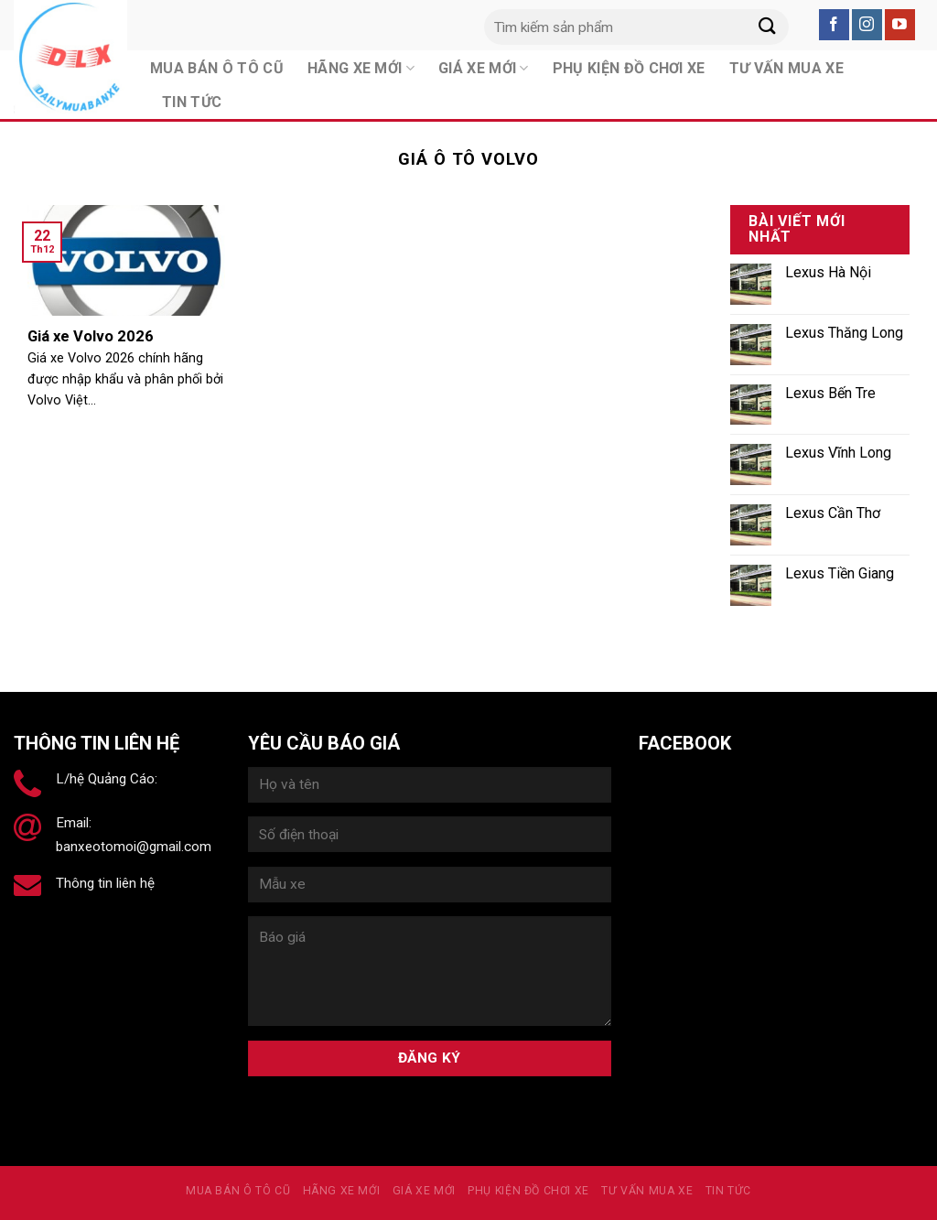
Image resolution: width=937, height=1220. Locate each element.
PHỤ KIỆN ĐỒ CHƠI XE (528, 1190)
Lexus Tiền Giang (839, 573)
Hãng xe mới (342, 1190)
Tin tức (191, 102)
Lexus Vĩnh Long (838, 452)
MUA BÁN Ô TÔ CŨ (238, 1190)
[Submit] (767, 27)
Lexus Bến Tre (830, 393)
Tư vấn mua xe (647, 1190)
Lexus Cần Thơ (832, 513)
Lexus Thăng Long (844, 332)
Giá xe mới (424, 1190)
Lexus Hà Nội (828, 272)
